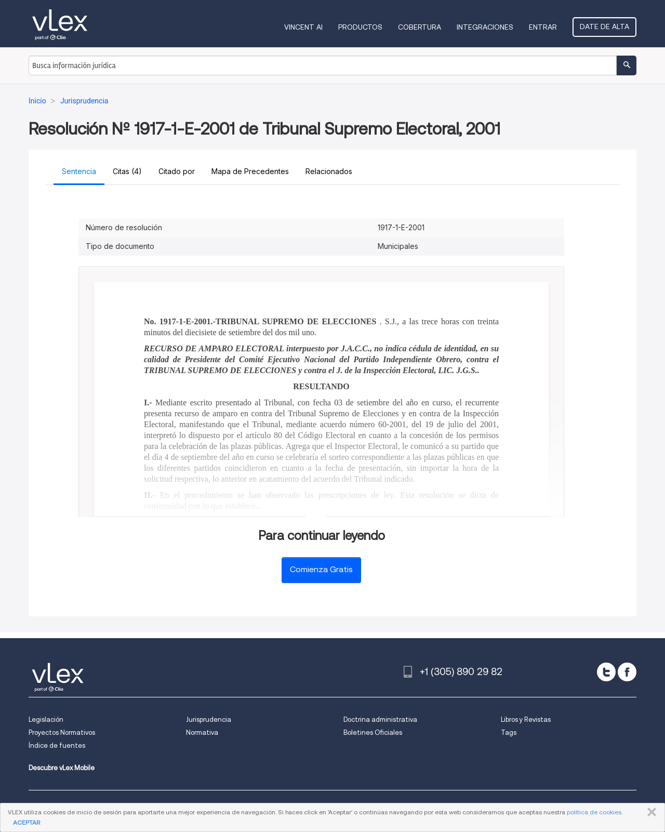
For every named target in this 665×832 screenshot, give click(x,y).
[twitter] (606, 672)
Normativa (202, 732)
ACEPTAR (26, 822)
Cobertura (419, 27)
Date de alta (604, 26)
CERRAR (650, 812)
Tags (508, 732)
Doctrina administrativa (380, 719)
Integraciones (485, 27)
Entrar (543, 27)
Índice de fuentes (57, 745)
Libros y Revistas (526, 719)
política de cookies (594, 812)
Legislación (46, 719)
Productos (360, 27)
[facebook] (627, 672)
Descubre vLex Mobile (62, 768)
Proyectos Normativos (62, 732)
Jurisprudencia (208, 719)
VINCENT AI (303, 27)
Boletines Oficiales (372, 732)
